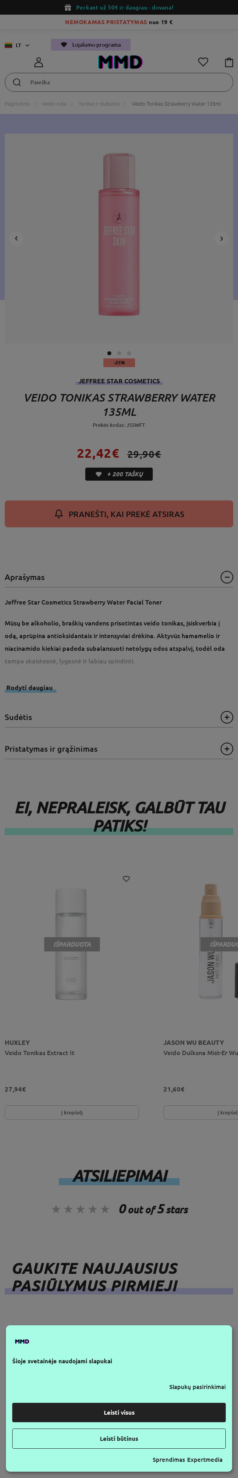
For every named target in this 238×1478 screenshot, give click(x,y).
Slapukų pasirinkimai (197, 1386)
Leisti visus (119, 1412)
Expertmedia (205, 1459)
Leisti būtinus (119, 1438)
